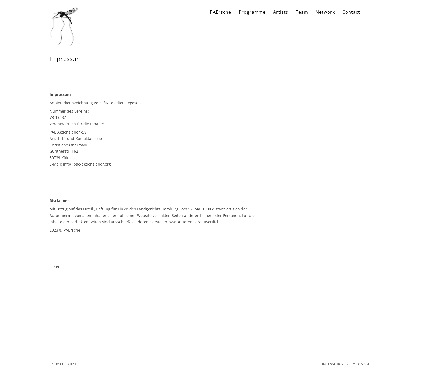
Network (325, 12)
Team (302, 12)
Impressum (360, 364)
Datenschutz (333, 364)
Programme (252, 12)
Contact (351, 12)
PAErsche (220, 12)
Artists (280, 12)
